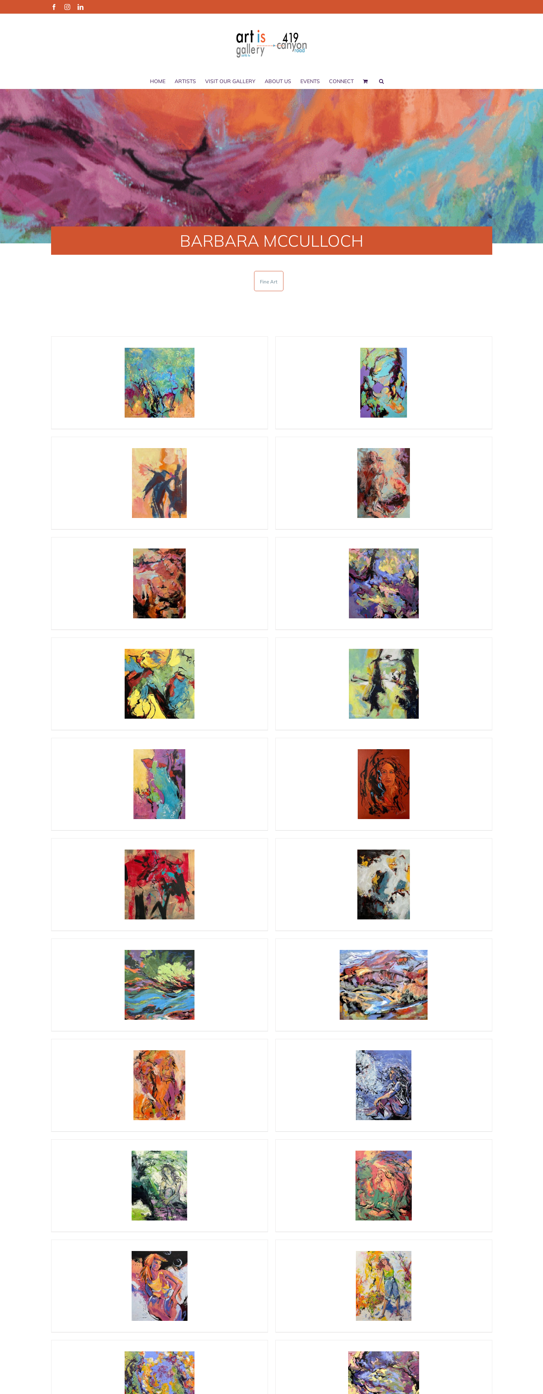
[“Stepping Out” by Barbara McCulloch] (384, 483)
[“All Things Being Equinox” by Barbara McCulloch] (384, 684)
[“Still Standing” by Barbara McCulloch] (384, 784)
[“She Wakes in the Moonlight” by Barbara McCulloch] (159, 1186)
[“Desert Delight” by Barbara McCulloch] (159, 483)
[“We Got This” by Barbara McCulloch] (384, 884)
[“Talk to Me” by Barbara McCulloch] (384, 1186)
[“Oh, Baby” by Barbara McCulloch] (159, 583)
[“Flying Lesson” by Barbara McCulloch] (384, 1085)
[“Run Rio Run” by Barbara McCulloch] (384, 985)
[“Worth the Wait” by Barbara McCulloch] (384, 1286)
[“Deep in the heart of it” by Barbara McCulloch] (384, 583)
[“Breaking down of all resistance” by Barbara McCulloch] (159, 985)
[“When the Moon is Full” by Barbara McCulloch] (159, 1286)
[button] (381, 81)
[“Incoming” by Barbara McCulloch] (159, 1085)
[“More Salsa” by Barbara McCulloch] (159, 784)
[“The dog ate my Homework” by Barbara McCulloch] (159, 884)
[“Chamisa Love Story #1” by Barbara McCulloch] (159, 383)
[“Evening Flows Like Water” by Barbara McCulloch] (384, 383)
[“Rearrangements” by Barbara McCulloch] (159, 684)
